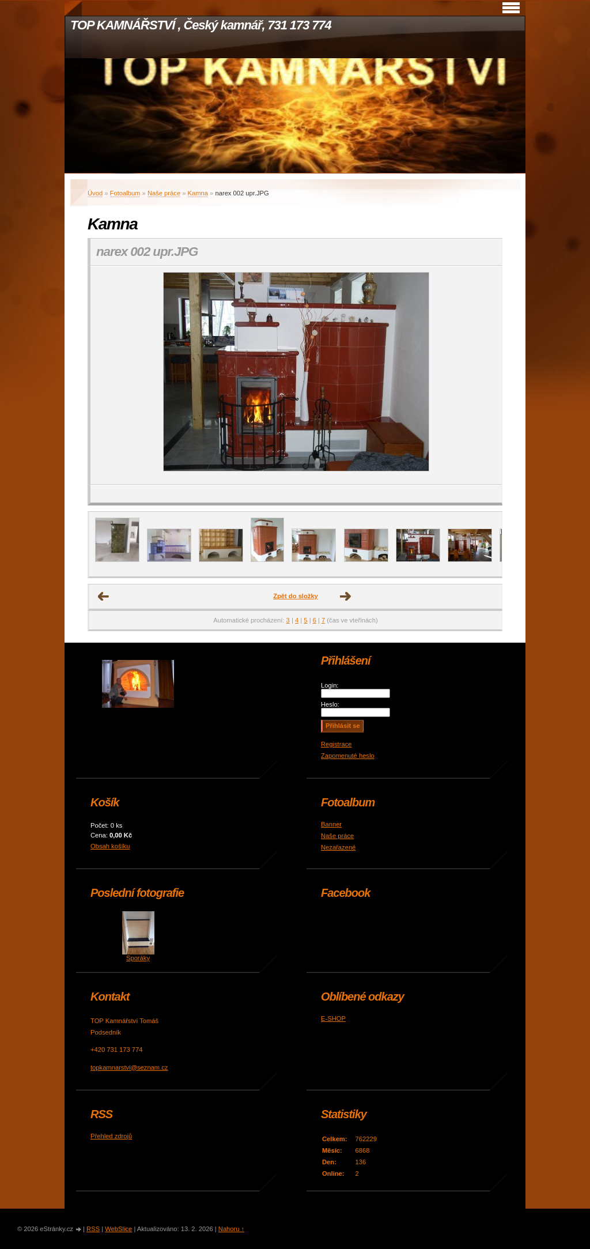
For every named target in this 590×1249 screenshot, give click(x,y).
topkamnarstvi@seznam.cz (129, 1067)
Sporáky (138, 957)
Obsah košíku (110, 846)
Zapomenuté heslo (348, 755)
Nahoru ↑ (231, 1228)
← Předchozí (103, 596)
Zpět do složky (295, 596)
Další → (345, 596)
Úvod (95, 193)
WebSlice (118, 1228)
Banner (331, 824)
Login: (329, 685)
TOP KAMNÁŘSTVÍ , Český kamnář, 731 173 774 (200, 25)
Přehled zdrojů (111, 1136)
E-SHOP (333, 1018)
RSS (93, 1228)
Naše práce (164, 193)
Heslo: (330, 704)
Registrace (336, 744)
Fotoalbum (125, 193)
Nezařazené (338, 847)
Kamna (198, 193)
